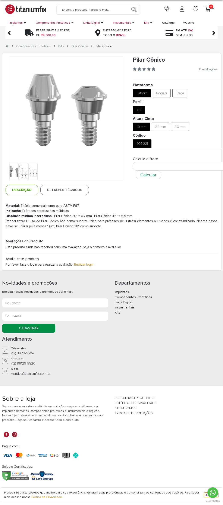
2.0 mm (160, 127)
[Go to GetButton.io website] (213, 500)
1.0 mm (141, 127)
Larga (180, 93)
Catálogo (168, 23)
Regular (161, 93)
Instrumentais (125, 307)
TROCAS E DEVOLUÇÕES (134, 413)
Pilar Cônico (80, 46)
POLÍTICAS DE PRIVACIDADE (135, 403)
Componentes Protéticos (33, 46)
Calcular (148, 175)
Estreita (141, 93)
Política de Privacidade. (47, 497)
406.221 (142, 144)
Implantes (122, 292)
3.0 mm (180, 127)
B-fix (61, 46)
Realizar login (83, 264)
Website (188, 23)
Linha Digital (123, 302)
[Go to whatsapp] (212, 492)
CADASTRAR (28, 328)
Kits (117, 312)
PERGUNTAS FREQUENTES (134, 398)
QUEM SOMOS (125, 408)
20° (138, 110)
